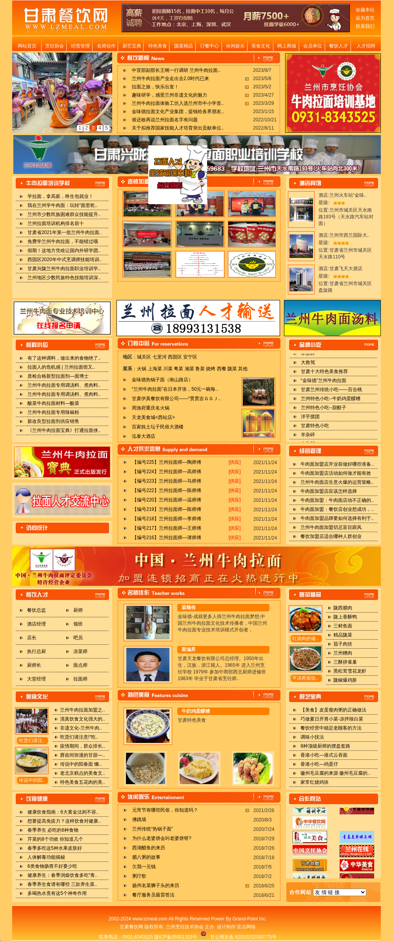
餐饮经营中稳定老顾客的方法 (331, 728)
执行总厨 (36, 651)
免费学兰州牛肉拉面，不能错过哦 (62, 241)
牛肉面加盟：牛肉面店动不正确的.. (337, 500)
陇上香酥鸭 (345, 617)
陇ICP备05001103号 (175, 937)
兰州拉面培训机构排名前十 (55, 223)
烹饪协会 (54, 46)
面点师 (80, 665)
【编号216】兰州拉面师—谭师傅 (166, 537)
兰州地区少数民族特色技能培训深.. (64, 277)
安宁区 (190, 357)
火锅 (141, 368)
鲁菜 (200, 368)
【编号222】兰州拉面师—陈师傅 (166, 490)
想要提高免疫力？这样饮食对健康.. (64, 821)
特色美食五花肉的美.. (82, 782)
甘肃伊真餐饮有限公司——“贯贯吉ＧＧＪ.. (176, 398)
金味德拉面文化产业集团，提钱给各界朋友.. (178, 111)
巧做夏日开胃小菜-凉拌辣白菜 (331, 719)
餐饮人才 (338, 46)
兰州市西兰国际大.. (349, 235)
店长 (31, 637)
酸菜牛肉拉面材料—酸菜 (53, 403)
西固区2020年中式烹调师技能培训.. (64, 259)
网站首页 (27, 46)
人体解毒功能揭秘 (46, 857)
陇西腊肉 (342, 608)
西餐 (221, 368)
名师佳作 (106, 46)
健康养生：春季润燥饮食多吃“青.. (62, 875)
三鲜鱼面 (342, 626)
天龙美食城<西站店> (153, 417)
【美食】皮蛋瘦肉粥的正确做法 (333, 710)
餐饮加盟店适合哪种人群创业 (331, 536)
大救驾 (308, 366)
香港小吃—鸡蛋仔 (319, 764)
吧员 (78, 637)
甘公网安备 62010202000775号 (238, 937)
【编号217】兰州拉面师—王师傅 (166, 528)
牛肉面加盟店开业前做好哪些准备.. (337, 464)
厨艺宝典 (131, 46)
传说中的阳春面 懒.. (81, 764)
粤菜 (178, 368)
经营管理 (80, 46)
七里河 (160, 357)
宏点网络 (246, 926)
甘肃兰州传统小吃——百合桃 (331, 393)
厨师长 (34, 665)
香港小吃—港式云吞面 (324, 755)
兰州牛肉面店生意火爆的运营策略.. (337, 482)
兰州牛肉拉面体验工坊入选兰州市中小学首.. (178, 103)
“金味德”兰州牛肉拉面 (323, 384)
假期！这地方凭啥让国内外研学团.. (64, 250)
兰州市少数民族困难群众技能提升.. (64, 214)
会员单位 (312, 46)
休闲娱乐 (235, 46)
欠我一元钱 (144, 866)
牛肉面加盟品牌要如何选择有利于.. (337, 518)
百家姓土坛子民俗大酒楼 (158, 427)
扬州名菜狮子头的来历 (155, 885)
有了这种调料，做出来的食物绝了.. (64, 358)
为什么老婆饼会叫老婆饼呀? (161, 838)
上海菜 (155, 368)
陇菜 (232, 368)
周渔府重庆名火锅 (150, 408)
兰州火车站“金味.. (348, 195)
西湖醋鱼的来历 (148, 848)
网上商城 (286, 46)
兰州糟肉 (342, 653)
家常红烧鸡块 (314, 782)
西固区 (175, 357)
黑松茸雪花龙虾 (349, 671)
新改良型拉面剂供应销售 (53, 421)
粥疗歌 (139, 876)
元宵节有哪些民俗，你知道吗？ (165, 810)
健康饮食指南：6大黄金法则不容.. (62, 812)
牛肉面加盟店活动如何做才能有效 (335, 473)
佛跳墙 (139, 819)
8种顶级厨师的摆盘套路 (325, 746)
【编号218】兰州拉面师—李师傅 (166, 518)
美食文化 (260, 46)
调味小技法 (312, 737)
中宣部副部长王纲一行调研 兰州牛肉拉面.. (176, 70)
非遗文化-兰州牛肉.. (81, 728)
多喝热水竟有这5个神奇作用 (57, 893)
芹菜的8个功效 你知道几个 (55, 839)
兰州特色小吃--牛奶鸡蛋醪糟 (330, 402)
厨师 (78, 610)
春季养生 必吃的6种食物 (52, 830)
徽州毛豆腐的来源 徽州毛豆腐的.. (335, 773)
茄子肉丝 (342, 644)
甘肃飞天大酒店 (345, 268)
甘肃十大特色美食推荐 (324, 375)
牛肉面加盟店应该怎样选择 (328, 491)
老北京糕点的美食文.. (82, 773)
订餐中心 (209, 46)
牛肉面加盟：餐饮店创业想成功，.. (337, 509)
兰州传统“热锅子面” (152, 829)
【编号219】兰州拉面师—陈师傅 (166, 509)
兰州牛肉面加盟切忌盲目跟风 (331, 527)
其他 (242, 368)
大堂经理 (36, 679)
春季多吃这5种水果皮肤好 (54, 848)
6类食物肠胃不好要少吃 (52, 866)
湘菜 (189, 368)
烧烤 (210, 368)
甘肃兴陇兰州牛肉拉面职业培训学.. (64, 268)
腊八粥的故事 (146, 857)
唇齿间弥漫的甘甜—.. (82, 755)
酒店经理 (36, 624)
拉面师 (80, 679)
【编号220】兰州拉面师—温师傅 (166, 500)
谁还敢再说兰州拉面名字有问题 (165, 120)
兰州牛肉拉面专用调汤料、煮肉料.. (64, 385)
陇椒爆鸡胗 (345, 680)
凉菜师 (80, 651)
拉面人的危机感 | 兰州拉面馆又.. (61, 367)
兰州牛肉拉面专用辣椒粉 (53, 412)
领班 (78, 624)
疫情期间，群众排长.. (82, 746)
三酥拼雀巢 (345, 662)
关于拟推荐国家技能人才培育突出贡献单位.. (178, 128)
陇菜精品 (183, 46)
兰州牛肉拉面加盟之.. (82, 710)
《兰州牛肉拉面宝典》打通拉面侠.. (64, 430)
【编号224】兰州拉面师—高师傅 (166, 471)
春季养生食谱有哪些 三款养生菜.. (62, 884)
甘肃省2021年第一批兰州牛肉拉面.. (64, 232)
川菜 (168, 368)
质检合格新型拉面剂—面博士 (58, 376)
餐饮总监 (36, 610)
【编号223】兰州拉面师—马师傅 (166, 481)
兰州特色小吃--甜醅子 (323, 411)
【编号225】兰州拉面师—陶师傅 (166, 462)
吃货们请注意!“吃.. (79, 737)
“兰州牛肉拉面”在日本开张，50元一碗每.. (175, 389)
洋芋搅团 (310, 420)
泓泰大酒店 (143, 436)
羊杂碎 (308, 357)
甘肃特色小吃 (315, 429)
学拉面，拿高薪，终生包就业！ (60, 196)
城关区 (144, 357)
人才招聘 (366, 46)
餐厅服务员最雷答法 (153, 895)
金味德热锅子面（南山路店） (162, 379)
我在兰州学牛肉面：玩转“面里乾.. (62, 205)
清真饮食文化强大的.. (82, 719)
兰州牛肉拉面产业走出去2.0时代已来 (170, 78)
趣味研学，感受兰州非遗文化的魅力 (169, 95)
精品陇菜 (342, 635)
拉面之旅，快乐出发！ (155, 87)
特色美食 (157, 46)
